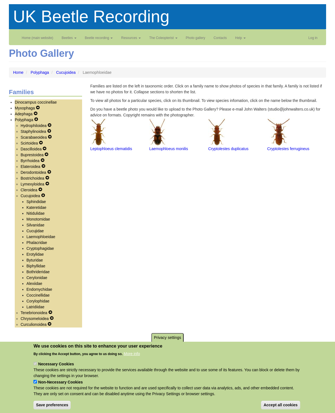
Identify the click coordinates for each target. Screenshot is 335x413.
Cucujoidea (66, 72)
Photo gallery (195, 38)
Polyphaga (40, 72)
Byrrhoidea (31, 160)
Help (240, 38)
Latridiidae (35, 307)
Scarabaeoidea (34, 137)
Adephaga (24, 114)
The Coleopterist (163, 38)
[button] (98, 131)
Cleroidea (29, 190)
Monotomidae (38, 219)
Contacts (220, 38)
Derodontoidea (34, 172)
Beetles (68, 38)
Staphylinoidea (34, 131)
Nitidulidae (35, 213)
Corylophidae (38, 301)
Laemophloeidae (40, 236)
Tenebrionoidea (34, 313)
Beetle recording (99, 38)
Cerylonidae (36, 277)
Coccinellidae (38, 295)
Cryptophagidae (40, 248)
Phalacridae (36, 242)
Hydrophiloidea (34, 125)
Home (18, 72)
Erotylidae (35, 254)
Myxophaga (25, 108)
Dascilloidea (32, 149)
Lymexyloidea (33, 184)
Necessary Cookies (56, 369)
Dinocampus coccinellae (36, 102)
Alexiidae (34, 283)
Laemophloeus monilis (168, 148)
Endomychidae (39, 289)
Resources (131, 38)
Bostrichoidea (33, 178)
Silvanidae (35, 225)
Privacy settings (167, 343)
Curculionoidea (34, 324)
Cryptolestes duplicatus (228, 148)
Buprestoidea (33, 155)
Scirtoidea (30, 143)
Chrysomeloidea (35, 318)
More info (132, 358)
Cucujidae (35, 231)
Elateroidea (31, 166)
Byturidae (34, 260)
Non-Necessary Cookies (60, 387)
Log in (312, 38)
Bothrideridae (38, 272)
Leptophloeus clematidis (111, 148)
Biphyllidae (35, 266)
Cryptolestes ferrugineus (288, 148)
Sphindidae (36, 201)
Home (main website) (37, 38)
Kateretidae (36, 207)
